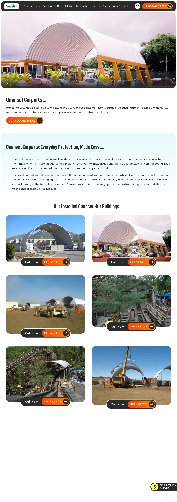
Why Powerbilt (121, 6)
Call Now (31, 262)
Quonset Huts (32, 6)
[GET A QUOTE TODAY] (163, 487)
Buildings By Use (52, 6)
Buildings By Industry (77, 6)
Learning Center (101, 6)
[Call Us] (157, 6)
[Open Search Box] (137, 6)
